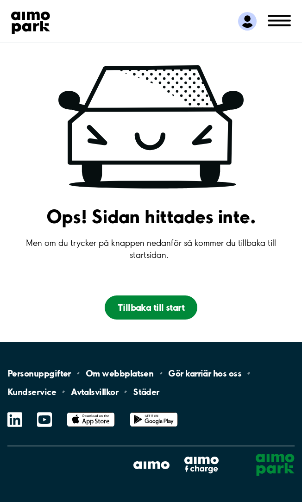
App (90, 412)
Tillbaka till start (151, 307)
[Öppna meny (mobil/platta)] (279, 19)
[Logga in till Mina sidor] (247, 21)
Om (119, 373)
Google (154, 412)
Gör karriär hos (204, 373)
